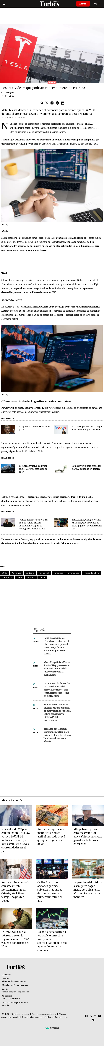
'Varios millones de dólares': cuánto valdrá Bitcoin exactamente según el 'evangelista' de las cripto (33, 524)
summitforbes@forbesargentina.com (15, 992)
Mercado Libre (91, 573)
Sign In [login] (97, 4)
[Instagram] (95, 1016)
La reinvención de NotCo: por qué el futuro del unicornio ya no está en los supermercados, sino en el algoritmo (57, 690)
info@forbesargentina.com (18, 985)
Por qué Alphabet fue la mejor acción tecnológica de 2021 (87, 428)
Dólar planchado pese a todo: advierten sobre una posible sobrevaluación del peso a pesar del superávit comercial (52, 941)
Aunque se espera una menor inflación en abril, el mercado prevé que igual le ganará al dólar (51, 836)
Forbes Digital (7, 93)
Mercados (7, 577)
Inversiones (73, 573)
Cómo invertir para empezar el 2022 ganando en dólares (86, 467)
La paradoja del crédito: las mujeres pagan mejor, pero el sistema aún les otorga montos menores (87, 889)
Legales (16, 1017)
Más (55, 630)
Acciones (16, 573)
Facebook (44, 573)
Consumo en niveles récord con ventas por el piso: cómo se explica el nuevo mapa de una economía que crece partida (56, 646)
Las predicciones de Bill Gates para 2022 (34, 428)
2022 (4, 573)
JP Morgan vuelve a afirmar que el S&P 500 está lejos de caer (33, 469)
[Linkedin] (93, 1020)
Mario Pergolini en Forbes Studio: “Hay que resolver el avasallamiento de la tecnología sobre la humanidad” (57, 668)
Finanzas (58, 573)
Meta (19, 577)
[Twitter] (90, 1016)
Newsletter (16, 1014)
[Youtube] (99, 1016)
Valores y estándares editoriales (44, 1014)
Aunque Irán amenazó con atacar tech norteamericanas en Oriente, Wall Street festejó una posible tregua (14, 891)
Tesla (42, 577)
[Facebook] (86, 1016)
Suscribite (83, 4)
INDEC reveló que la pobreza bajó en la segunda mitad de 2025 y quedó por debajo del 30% (15, 939)
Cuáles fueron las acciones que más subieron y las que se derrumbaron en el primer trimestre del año (49, 891)
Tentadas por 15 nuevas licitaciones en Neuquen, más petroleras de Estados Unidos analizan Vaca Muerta (57, 735)
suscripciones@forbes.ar (11, 998)
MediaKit (5, 1014)
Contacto (25, 1014)
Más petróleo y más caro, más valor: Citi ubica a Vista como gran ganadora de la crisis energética (87, 836)
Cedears (30, 573)
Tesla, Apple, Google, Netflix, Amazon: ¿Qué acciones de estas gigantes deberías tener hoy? (87, 524)
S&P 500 (31, 577)
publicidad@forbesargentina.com (14, 981)
